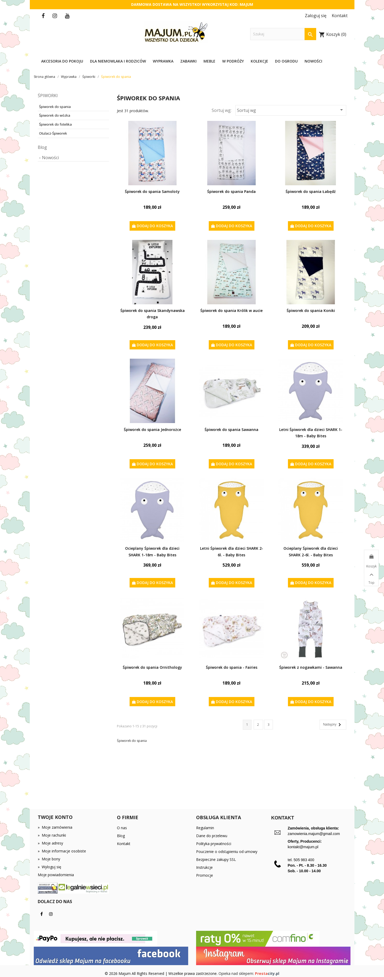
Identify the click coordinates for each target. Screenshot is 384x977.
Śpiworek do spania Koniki (311, 310)
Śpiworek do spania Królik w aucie (231, 310)
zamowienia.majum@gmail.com (314, 834)
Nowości (313, 61)
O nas (122, 827)
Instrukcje (204, 867)
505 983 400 (304, 860)
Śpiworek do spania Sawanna (231, 429)
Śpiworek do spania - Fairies (231, 667)
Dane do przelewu (211, 835)
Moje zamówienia (55, 827)
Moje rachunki (52, 835)
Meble (209, 61)
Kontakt (123, 843)
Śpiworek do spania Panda (231, 191)
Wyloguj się (49, 866)
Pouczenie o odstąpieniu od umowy (226, 851)
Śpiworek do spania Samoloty (152, 191)
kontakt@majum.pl (303, 847)
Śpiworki (48, 95)
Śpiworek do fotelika (55, 124)
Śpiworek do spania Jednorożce (152, 429)
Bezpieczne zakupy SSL (216, 859)
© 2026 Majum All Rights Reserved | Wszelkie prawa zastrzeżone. (162, 973)
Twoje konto (55, 817)
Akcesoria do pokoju (62, 61)
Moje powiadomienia (56, 874)
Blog (42, 147)
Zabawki (188, 61)
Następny (333, 725)
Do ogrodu (286, 61)
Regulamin (205, 827)
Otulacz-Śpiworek (53, 133)
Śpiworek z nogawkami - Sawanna (310, 667)
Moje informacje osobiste (62, 850)
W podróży (233, 61)
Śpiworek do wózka (54, 115)
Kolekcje (259, 61)
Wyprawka (163, 61)
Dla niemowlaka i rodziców (118, 61)
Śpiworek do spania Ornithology (152, 667)
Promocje (204, 875)
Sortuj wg (291, 110)
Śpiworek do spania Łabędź (311, 191)
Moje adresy (50, 843)
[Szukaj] (283, 34)
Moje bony (49, 858)
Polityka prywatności (213, 843)
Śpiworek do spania (55, 106)
